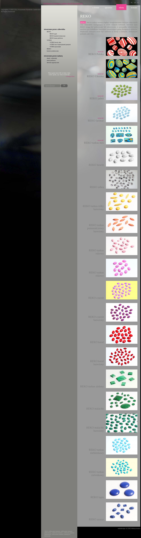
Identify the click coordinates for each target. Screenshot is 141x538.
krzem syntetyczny (53, 51)
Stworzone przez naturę (53, 56)
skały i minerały (52, 58)
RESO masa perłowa (56, 38)
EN (135, 2)
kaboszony (47, 536)
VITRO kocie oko (55, 42)
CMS (129, 528)
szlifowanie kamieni (54, 531)
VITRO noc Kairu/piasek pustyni (60, 44)
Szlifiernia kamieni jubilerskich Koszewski (63, 3)
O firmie (95, 7)
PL (132, 2)
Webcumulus (135, 528)
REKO (49, 49)
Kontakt (134, 7)
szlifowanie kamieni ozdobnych (61, 534)
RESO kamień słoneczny (57, 36)
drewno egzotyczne (53, 62)
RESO (49, 31)
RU (138, 2)
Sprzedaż (108, 7)
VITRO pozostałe (55, 46)
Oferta (121, 7)
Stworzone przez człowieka (54, 29)
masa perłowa (51, 60)
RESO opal (53, 34)
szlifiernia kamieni (57, 533)
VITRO (49, 40)
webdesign (121, 528)
